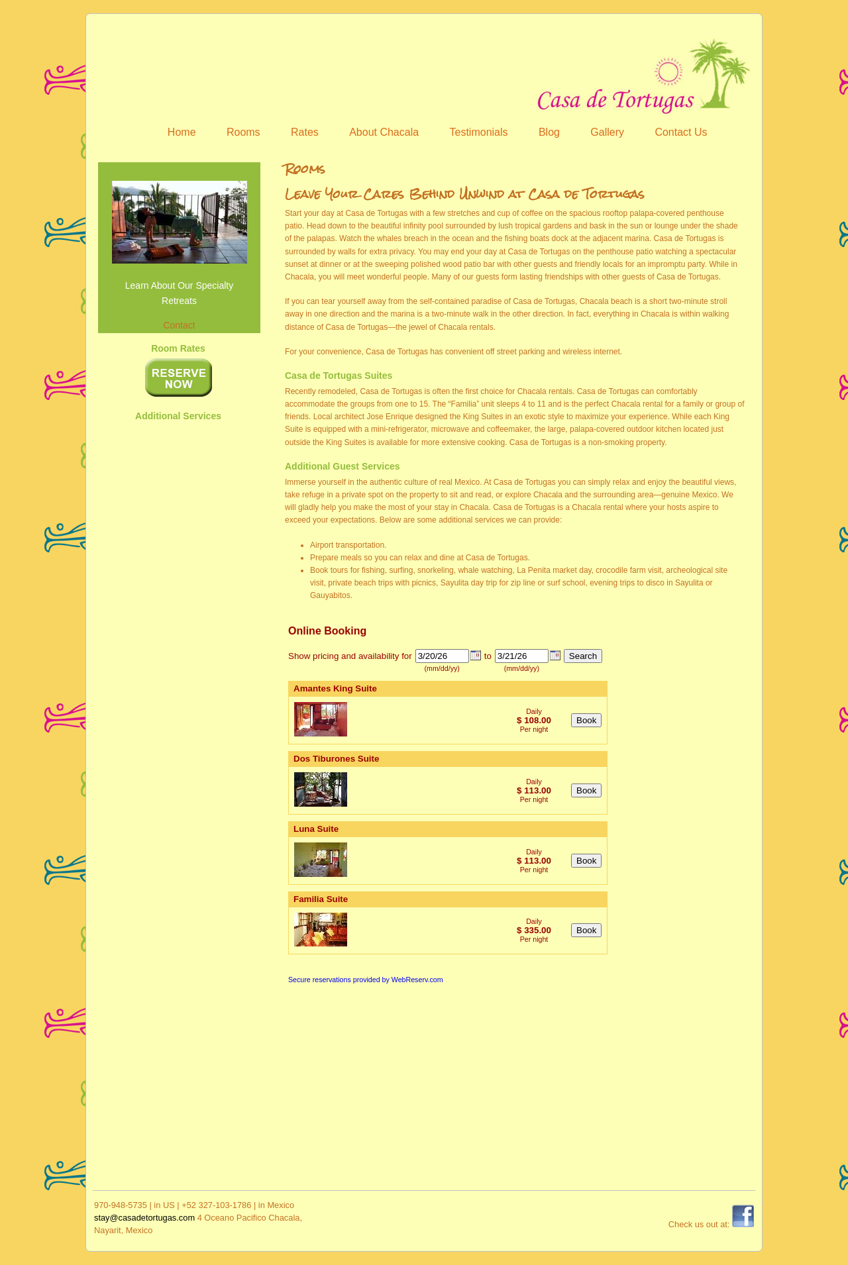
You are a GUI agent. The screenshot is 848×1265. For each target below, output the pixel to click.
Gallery (607, 132)
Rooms (243, 132)
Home (182, 132)
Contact (179, 325)
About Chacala (384, 132)
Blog (549, 132)
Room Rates (178, 348)
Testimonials (479, 132)
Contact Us (681, 132)
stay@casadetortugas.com (144, 1218)
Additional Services (178, 416)
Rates (305, 132)
